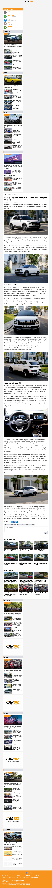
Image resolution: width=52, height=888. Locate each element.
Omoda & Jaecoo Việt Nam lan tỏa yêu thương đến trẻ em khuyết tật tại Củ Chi (13, 784)
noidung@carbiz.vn (20, 880)
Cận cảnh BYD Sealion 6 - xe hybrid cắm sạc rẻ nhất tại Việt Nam (17, 107)
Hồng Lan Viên (11, 15)
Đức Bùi (9, 19)
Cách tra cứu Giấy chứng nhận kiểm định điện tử (40, 593)
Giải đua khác (7, 154)
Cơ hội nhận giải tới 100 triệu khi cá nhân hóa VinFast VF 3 (17, 135)
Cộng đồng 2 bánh (8, 832)
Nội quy (18, 875)
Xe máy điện (6, 715)
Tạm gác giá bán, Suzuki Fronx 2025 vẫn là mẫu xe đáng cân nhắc (26, 551)
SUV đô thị (32, 524)
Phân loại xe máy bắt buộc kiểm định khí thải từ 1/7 (26, 593)
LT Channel (10, 11)
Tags (6, 524)
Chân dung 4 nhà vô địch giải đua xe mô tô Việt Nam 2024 (16, 183)
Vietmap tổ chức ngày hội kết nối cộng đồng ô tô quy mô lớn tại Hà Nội (17, 853)
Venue (18, 524)
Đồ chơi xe (6, 114)
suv (22, 524)
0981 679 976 (10, 880)
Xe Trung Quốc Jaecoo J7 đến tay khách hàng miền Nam (17, 863)
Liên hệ (37, 875)
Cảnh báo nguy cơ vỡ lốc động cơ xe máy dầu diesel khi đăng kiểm (17, 675)
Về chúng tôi (5, 875)
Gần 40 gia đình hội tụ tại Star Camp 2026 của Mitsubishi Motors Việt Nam (11, 594)
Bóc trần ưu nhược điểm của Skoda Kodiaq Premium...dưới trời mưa (10, 563)
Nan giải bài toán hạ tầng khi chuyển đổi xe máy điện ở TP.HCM (16, 731)
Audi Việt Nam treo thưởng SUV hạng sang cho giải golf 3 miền (17, 858)
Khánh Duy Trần (11, 22)
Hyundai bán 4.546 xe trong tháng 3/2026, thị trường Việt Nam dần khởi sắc (10, 582)
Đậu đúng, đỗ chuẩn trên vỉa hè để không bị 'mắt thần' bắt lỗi (16, 691)
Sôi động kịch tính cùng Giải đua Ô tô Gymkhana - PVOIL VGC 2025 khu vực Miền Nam (13, 166)
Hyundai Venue (13, 524)
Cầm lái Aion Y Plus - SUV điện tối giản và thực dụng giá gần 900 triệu (40, 563)
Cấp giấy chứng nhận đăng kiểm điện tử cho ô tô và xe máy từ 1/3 (17, 685)
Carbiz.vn (12, 881)
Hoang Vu (10, 26)
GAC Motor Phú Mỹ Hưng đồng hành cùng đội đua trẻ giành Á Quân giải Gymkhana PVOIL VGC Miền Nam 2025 (12, 173)
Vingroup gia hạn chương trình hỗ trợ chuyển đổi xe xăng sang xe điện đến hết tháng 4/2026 (26, 582)
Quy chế (28, 875)
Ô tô (5, 34)
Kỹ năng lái (6, 659)
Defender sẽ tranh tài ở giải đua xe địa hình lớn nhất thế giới (17, 178)
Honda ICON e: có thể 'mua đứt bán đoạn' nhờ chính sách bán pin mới (17, 736)
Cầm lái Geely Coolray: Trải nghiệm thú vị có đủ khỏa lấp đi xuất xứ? (17, 102)
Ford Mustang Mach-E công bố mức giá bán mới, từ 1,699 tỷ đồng (40, 582)
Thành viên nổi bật (8, 9)
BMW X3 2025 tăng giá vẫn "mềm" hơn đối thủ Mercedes (17, 56)
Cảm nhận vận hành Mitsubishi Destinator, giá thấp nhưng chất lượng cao (13, 46)
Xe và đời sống (7, 772)
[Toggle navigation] (4, 1)
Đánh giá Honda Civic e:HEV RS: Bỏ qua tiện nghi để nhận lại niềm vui (26, 563)
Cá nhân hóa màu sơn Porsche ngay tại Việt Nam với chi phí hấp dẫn (17, 807)
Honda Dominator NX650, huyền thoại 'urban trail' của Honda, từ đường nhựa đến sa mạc (13, 802)
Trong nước (7, 602)
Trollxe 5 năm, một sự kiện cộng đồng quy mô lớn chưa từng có (17, 847)
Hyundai (26, 524)
